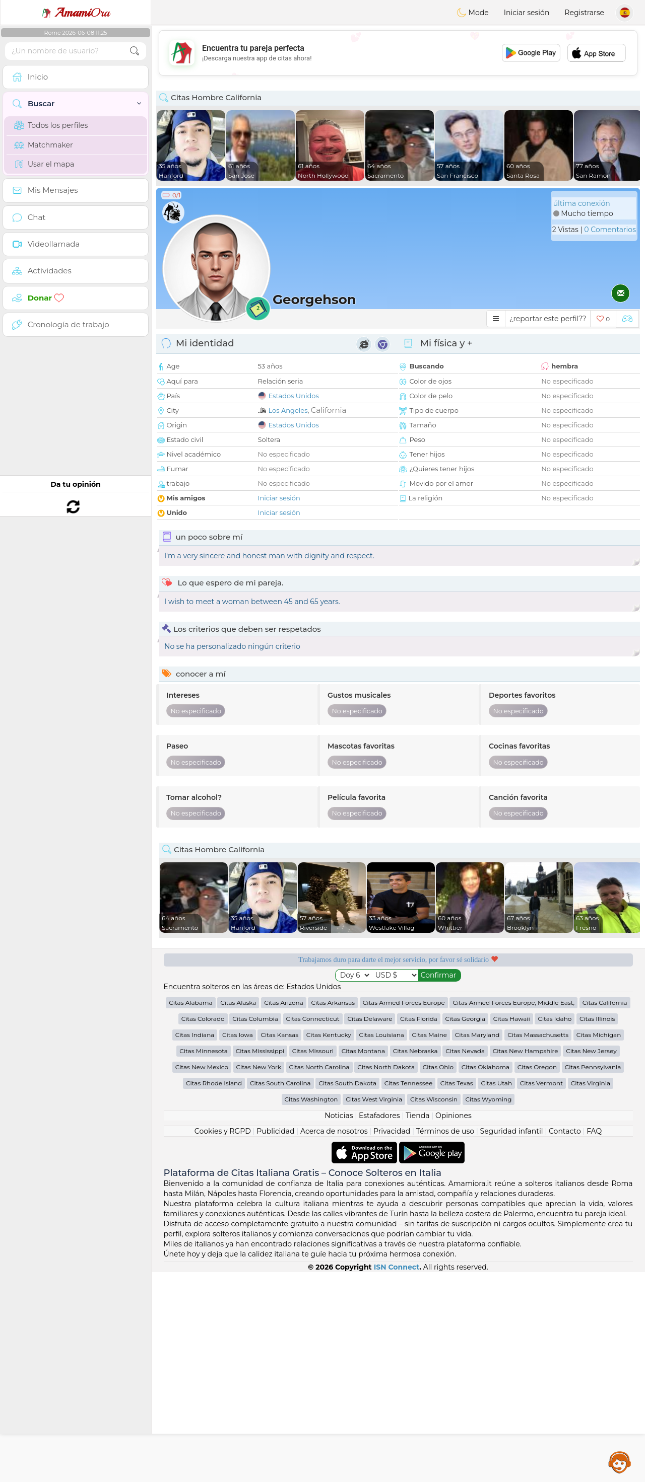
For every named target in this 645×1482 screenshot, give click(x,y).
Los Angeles (288, 410)
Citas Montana (363, 1051)
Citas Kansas (279, 1035)
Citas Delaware (369, 1018)
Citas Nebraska (415, 1051)
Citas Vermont (541, 1083)
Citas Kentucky (328, 1035)
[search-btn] (134, 51)
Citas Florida (418, 1018)
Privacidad (391, 1131)
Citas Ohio (438, 1067)
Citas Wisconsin (434, 1099)
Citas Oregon (537, 1067)
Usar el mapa (44, 164)
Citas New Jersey (591, 1051)
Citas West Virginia (374, 1099)
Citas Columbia (255, 1018)
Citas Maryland (477, 1035)
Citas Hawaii (511, 1018)
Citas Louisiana (381, 1035)
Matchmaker (43, 145)
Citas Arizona (283, 1002)
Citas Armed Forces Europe (404, 1002)
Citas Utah (496, 1083)
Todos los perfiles (51, 125)
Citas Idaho (554, 1018)
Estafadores (379, 1115)
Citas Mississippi (260, 1051)
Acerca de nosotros (334, 1131)
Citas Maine (429, 1035)
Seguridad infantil (511, 1131)
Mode (473, 13)
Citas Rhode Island (214, 1083)
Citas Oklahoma (485, 1067)
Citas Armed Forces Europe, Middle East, (513, 1002)
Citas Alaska (238, 1002)
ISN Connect (397, 1267)
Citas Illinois (597, 1018)
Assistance (620, 1461)
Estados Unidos (294, 396)
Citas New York (258, 1067)
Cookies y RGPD (223, 1131)
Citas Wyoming (489, 1099)
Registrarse (584, 12)
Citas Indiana (195, 1035)
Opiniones (453, 1115)
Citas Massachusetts (537, 1035)
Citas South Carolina (280, 1083)
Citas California (605, 1002)
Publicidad (275, 1131)
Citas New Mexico (201, 1067)
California (329, 410)
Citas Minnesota (203, 1051)
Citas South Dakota (347, 1083)
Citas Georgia (465, 1018)
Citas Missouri (313, 1051)
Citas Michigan (598, 1035)
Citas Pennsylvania (593, 1067)
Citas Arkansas (333, 1002)
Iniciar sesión (527, 12)
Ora (75, 12)
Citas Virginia (590, 1083)
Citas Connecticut (313, 1018)
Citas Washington (311, 1099)
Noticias (339, 1115)
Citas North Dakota (386, 1067)
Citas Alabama (190, 1002)
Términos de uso (445, 1131)
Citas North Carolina (319, 1067)
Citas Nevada (465, 1051)
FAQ (594, 1131)
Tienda (417, 1115)
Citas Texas (456, 1083)
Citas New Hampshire (525, 1051)
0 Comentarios (610, 229)
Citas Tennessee (408, 1083)
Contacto (565, 1131)
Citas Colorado (203, 1018)
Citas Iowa (237, 1035)
